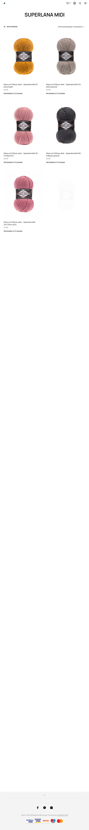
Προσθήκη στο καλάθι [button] (13, 93)
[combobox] (67, 26)
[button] (68, 3)
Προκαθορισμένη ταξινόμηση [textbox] (70, 27)
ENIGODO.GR (63, 815)
